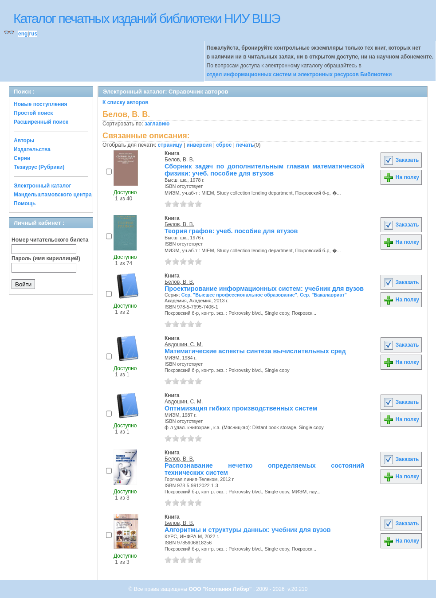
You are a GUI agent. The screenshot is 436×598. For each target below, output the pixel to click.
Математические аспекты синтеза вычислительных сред (255, 351)
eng (22, 34)
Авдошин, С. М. (184, 344)
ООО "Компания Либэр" (221, 589)
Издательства (32, 149)
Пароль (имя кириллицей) (46, 258)
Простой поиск (33, 113)
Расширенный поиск (41, 122)
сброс (224, 145)
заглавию (157, 124)
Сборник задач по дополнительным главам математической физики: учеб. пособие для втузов (264, 170)
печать (245, 145)
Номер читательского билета (50, 240)
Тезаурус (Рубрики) (39, 167)
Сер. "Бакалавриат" (323, 294)
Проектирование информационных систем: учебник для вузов (264, 288)
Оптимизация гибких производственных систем (241, 408)
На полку (401, 177)
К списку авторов (125, 102)
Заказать (401, 160)
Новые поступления (40, 104)
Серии (22, 158)
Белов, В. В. (179, 159)
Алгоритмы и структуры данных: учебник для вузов (248, 529)
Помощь (24, 203)
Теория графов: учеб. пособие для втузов (231, 231)
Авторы (24, 140)
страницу (170, 145)
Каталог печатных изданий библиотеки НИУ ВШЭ (146, 18)
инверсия (199, 145)
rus (33, 34)
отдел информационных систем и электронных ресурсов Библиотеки (299, 74)
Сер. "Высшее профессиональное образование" (239, 294)
